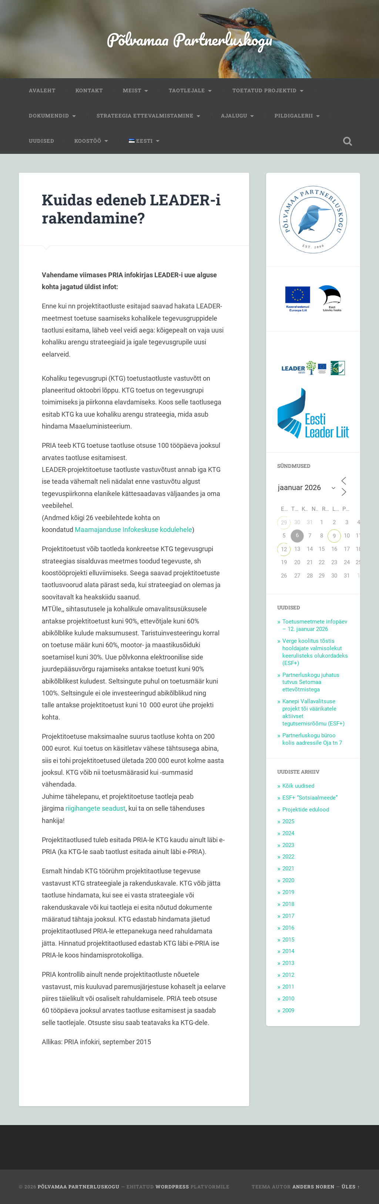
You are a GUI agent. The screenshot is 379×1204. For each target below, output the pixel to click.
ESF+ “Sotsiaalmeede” (310, 797)
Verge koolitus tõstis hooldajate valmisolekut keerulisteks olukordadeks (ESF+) (315, 652)
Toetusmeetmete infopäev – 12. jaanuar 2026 (314, 625)
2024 (288, 833)
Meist (132, 90)
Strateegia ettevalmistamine (145, 115)
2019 (288, 892)
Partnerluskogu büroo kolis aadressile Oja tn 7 (312, 739)
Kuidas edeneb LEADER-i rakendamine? (131, 209)
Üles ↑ (351, 1187)
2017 (288, 916)
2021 (288, 868)
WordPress (172, 1187)
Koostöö (87, 141)
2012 (288, 975)
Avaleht (42, 90)
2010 (288, 998)
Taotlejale (187, 90)
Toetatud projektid (264, 90)
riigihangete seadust (95, 808)
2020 (288, 880)
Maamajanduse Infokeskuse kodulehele (133, 529)
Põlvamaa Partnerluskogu (189, 39)
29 (284, 522)
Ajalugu (234, 115)
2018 (288, 904)
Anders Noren (313, 1187)
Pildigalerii (294, 115)
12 (284, 549)
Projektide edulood (305, 809)
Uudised (41, 141)
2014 (288, 951)
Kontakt (89, 90)
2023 (288, 845)
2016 (288, 927)
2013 (288, 963)
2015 (288, 939)
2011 (288, 986)
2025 (288, 821)
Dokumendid (49, 115)
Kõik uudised (298, 786)
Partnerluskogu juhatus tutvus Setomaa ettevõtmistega (310, 682)
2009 (288, 1010)
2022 (288, 856)
